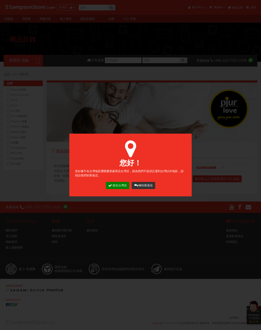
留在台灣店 (117, 185)
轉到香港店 (143, 185)
